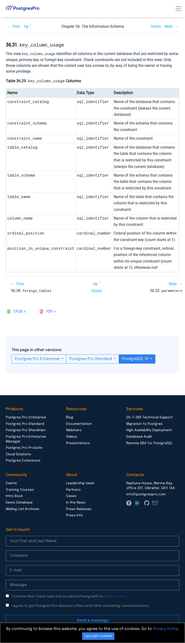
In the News (76, 501)
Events (11, 482)
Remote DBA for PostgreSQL (149, 442)
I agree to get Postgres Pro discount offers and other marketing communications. (81, 605)
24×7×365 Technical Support (149, 416)
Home (156, 26)
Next (168, 26)
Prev (16, 26)
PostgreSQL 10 (135, 358)
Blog (69, 416)
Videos (71, 435)
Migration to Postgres (144, 423)
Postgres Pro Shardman (26, 429)
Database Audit (139, 435)
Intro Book (14, 495)
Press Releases (79, 508)
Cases (71, 495)
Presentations (78, 442)
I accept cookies (98, 636)
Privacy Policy (115, 595)
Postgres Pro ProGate (24, 447)
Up (26, 26)
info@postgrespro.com (145, 493)
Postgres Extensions (23, 459)
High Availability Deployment (149, 429)
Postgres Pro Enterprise (37, 358)
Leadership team (80, 482)
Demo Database (19, 501)
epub (18, 311)
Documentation (79, 423)
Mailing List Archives (22, 508)
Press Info (74, 514)
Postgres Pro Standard (91, 358)
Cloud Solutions (18, 453)
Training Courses (20, 489)
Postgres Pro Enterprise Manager (26, 438)
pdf (49, 311)
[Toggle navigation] (178, 8)
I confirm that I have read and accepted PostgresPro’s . (69, 595)
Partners (73, 489)
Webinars (73, 429)
